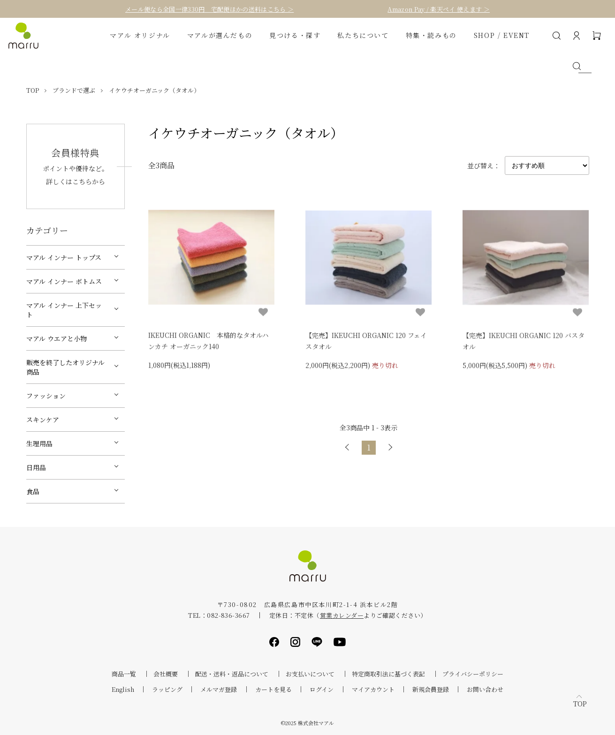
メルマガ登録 (218, 689)
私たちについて (362, 35)
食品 (32, 491)
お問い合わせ (485, 689)
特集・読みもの (431, 35)
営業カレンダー (342, 615)
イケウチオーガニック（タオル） (154, 90)
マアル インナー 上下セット (64, 309)
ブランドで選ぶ (74, 90)
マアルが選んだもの (219, 35)
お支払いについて (310, 673)
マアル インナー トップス (63, 257)
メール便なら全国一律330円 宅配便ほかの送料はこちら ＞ (209, 9)
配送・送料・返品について (231, 673)
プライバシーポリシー (472, 673)
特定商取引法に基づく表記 (388, 673)
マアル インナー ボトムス (64, 281)
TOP (32, 90)
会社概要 (165, 673)
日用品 (36, 467)
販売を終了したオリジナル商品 (65, 367)
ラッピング (167, 689)
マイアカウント (373, 689)
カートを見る (273, 689)
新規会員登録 (430, 689)
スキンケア (42, 419)
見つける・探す (294, 35)
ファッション (46, 395)
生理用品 (39, 443)
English (123, 689)
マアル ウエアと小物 (56, 338)
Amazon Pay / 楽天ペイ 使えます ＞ (438, 9)
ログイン (322, 689)
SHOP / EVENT (502, 35)
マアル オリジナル (140, 35)
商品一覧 (124, 673)
